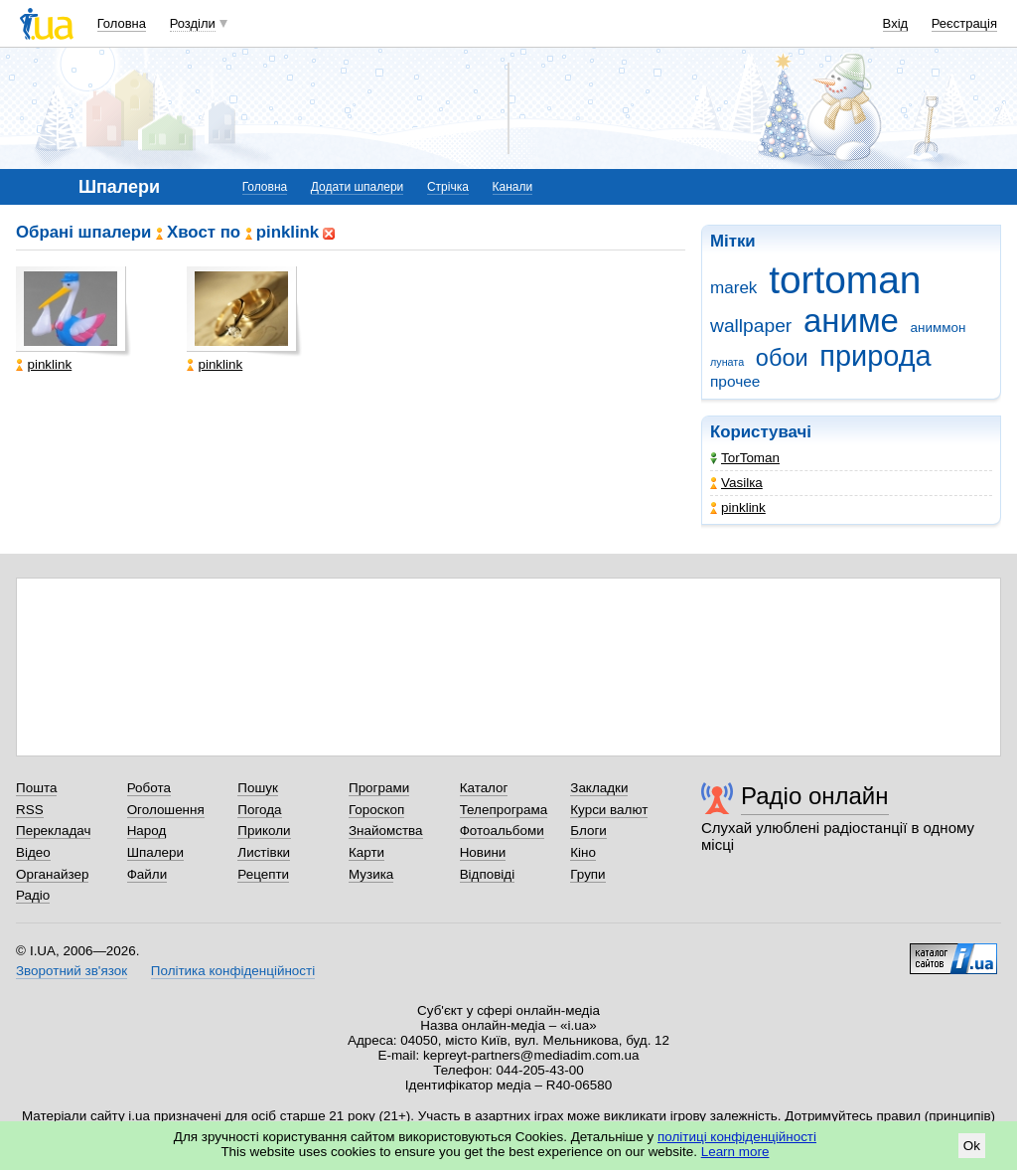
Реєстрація (964, 23)
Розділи (193, 23)
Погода (259, 809)
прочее (735, 381)
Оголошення (166, 809)
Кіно (583, 852)
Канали (513, 187)
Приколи (263, 830)
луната (727, 362)
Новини (483, 852)
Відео (33, 852)
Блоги (588, 830)
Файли (147, 874)
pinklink (738, 507)
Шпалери (155, 852)
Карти (366, 852)
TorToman (745, 457)
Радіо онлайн (815, 795)
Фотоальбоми (502, 830)
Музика (371, 874)
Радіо (33, 895)
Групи (587, 874)
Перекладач (53, 830)
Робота (149, 787)
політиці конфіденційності (736, 1136)
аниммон (938, 327)
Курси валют (609, 809)
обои (782, 358)
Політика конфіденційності (233, 970)
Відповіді (487, 874)
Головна (121, 23)
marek (733, 287)
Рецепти (263, 874)
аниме (851, 320)
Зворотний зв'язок (71, 970)
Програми (379, 787)
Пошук (257, 787)
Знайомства (386, 830)
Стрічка (448, 187)
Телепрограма (504, 809)
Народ (147, 830)
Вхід (896, 23)
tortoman (845, 279)
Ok (971, 1145)
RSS (30, 809)
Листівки (263, 852)
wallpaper (751, 325)
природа (875, 356)
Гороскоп (376, 809)
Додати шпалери (357, 187)
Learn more (735, 1151)
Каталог (484, 787)
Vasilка (736, 482)
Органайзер (52, 874)
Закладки (599, 787)
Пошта (36, 787)
